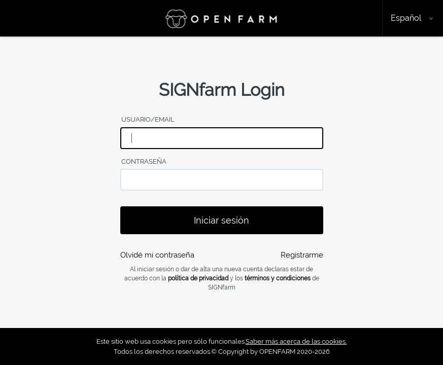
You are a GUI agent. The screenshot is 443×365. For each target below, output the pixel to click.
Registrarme (302, 255)
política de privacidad (198, 278)
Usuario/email (148, 119)
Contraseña (143, 161)
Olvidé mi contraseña (157, 255)
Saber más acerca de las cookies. (296, 341)
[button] (413, 18)
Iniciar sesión (221, 220)
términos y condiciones (278, 278)
